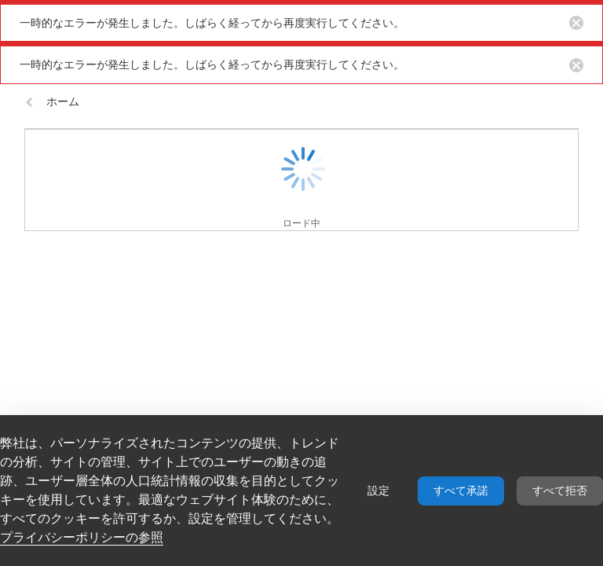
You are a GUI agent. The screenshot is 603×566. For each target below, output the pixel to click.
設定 (378, 490)
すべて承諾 (460, 490)
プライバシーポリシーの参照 (81, 537)
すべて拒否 (559, 490)
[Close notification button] (576, 23)
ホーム (51, 101)
